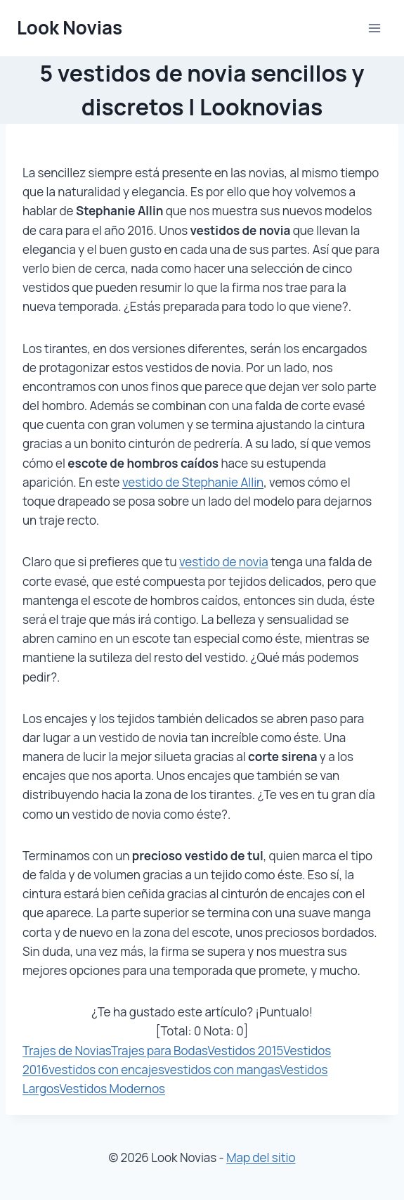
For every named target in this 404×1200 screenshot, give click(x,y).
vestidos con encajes (106, 1069)
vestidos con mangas (222, 1069)
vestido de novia (223, 562)
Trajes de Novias (66, 1050)
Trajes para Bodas (159, 1050)
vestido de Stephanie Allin (192, 482)
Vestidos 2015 (246, 1050)
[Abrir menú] (374, 28)
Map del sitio (260, 1157)
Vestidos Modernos (112, 1088)
